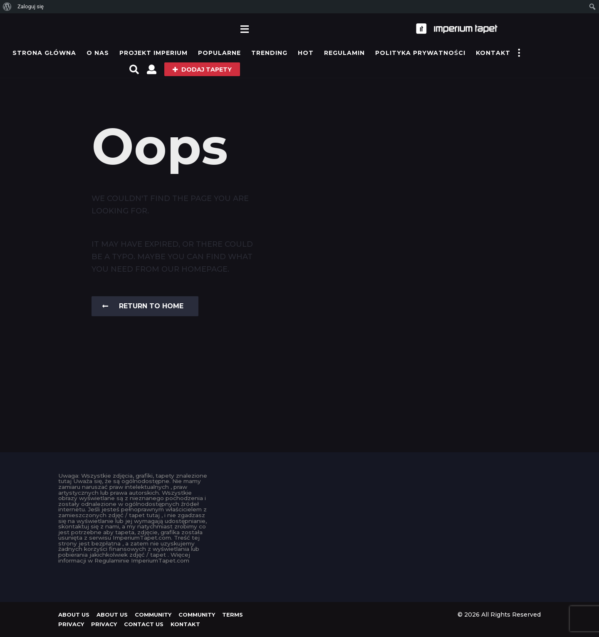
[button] (245, 28)
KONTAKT (493, 53)
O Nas (98, 53)
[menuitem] (7, 6)
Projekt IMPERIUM (153, 53)
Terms (232, 614)
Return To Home (142, 306)
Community (153, 614)
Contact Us (143, 624)
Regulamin (344, 53)
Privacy (71, 624)
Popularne (219, 53)
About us (73, 614)
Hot (306, 53)
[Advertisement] (299, 531)
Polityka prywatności (420, 53)
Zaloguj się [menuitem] (30, 6)
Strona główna (44, 53)
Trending (269, 53)
